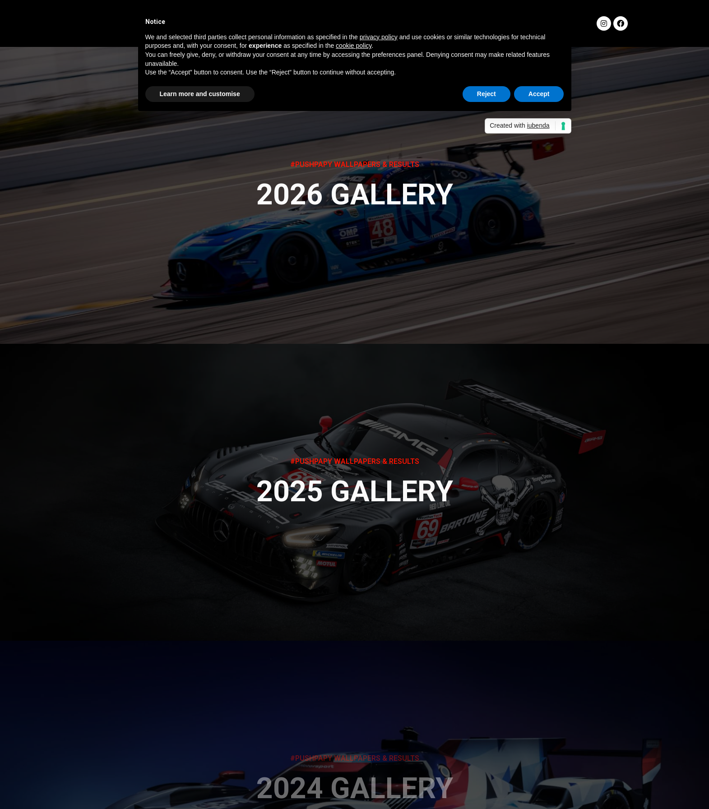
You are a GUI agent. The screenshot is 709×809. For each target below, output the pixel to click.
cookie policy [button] (353, 45)
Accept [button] (539, 93)
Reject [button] (486, 93)
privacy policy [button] (379, 37)
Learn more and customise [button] (200, 93)
